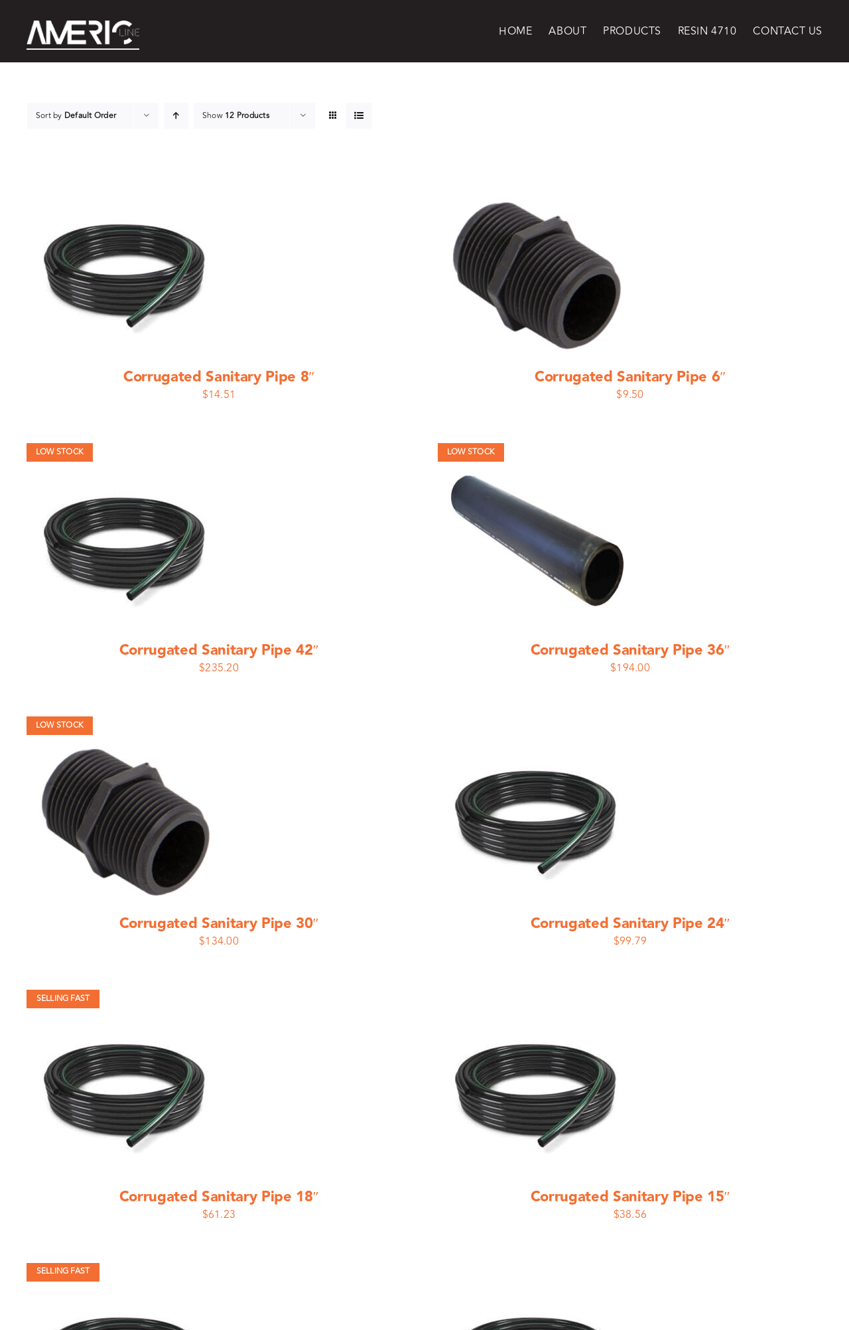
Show (235, 115)
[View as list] (359, 116)
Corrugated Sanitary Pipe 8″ (218, 377)
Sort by (76, 115)
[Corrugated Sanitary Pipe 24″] (537, 725)
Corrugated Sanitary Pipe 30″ (219, 923)
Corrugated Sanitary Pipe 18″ (219, 1197)
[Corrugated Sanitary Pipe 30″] (126, 725)
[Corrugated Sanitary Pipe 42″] (126, 452)
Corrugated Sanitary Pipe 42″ (219, 650)
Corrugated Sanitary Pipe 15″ (630, 1197)
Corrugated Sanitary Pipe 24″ (630, 923)
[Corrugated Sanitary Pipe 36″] (537, 452)
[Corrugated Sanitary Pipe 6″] (537, 178)
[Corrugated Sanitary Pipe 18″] (126, 998)
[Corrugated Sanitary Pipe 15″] (537, 998)
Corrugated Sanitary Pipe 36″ (630, 650)
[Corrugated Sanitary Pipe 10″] (537, 1272)
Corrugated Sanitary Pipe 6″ (630, 377)
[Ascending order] (176, 115)
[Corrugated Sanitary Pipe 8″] (126, 178)
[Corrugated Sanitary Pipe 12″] (126, 1272)
